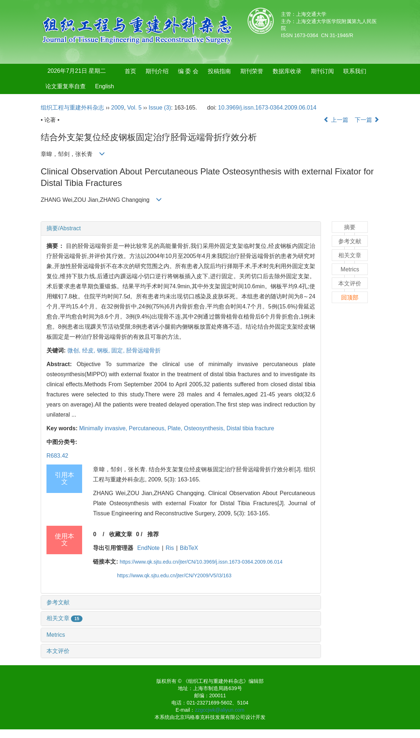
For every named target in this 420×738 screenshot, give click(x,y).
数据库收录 (287, 71)
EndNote (148, 548)
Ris (170, 548)
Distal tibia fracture (250, 428)
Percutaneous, (148, 428)
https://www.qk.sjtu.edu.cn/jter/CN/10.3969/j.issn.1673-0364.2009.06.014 (201, 562)
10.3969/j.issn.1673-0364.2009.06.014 (267, 108)
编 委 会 (188, 71)
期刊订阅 (322, 71)
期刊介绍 (157, 71)
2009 (117, 108)
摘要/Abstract (63, 228)
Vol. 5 (134, 108)
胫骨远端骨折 (143, 350)
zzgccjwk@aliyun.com (219, 710)
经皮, (89, 350)
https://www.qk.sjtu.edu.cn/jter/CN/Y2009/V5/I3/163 (174, 575)
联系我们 (354, 71)
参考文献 (58, 602)
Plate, (175, 428)
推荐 (153, 534)
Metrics (55, 635)
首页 (130, 71)
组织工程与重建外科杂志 (72, 108)
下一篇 (367, 120)
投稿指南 (219, 71)
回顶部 (349, 297)
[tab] (181, 228)
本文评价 (58, 651)
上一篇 (335, 120)
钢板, (104, 350)
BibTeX (189, 548)
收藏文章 (120, 534)
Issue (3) (160, 108)
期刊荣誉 (251, 71)
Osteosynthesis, (205, 428)
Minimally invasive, (104, 428)
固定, (118, 350)
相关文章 (64, 618)
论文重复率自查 (65, 86)
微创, (74, 350)
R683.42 (57, 456)
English (104, 86)
